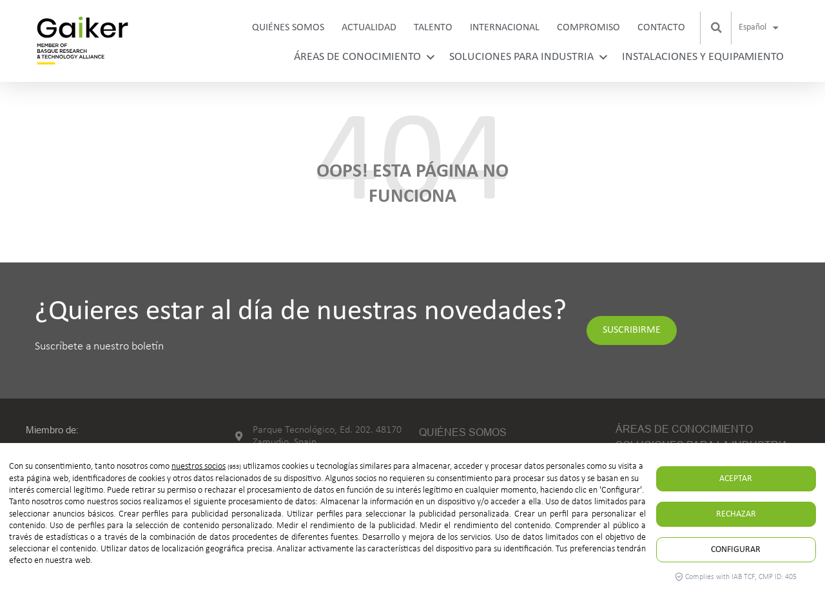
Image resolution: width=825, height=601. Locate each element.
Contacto (661, 28)
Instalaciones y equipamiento (703, 57)
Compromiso (588, 28)
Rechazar (736, 514)
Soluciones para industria (529, 57)
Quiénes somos (288, 28)
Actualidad (369, 28)
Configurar (736, 550)
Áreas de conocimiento (365, 57)
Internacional (504, 28)
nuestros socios (198, 466)
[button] (716, 27)
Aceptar (735, 479)
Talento (433, 28)
